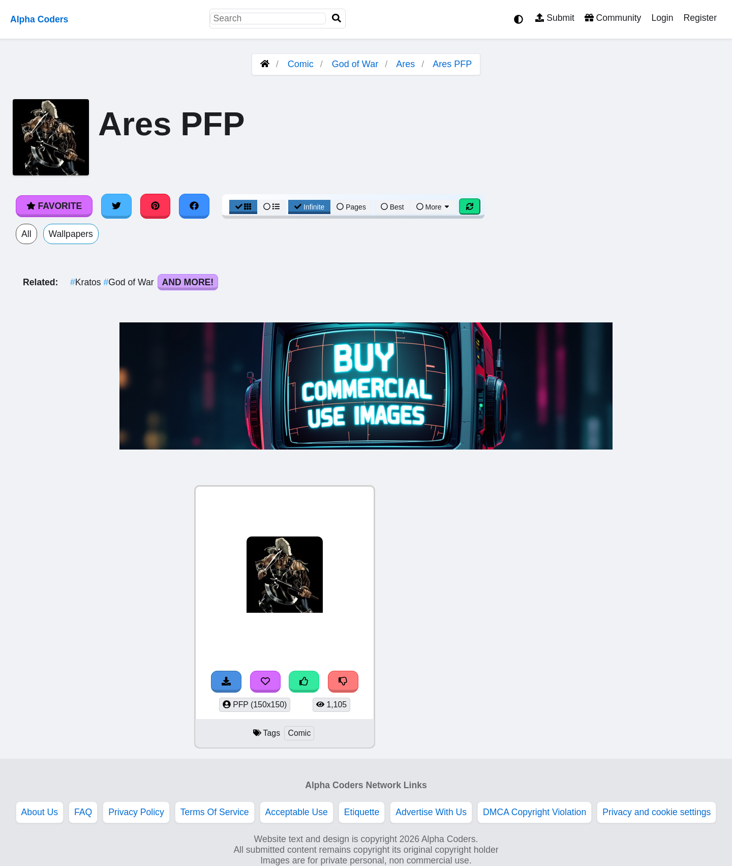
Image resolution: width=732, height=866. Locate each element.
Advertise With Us (431, 812)
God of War (355, 64)
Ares (405, 64)
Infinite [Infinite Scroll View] (309, 207)
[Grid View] (243, 207)
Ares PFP (452, 64)
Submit (554, 18)
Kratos (87, 282)
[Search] (336, 18)
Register (700, 18)
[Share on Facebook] (194, 206)
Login (662, 18)
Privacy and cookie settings (656, 812)
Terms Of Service (214, 812)
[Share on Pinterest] (155, 206)
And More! (188, 282)
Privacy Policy (136, 812)
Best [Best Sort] (392, 207)
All (26, 234)
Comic (301, 64)
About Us (39, 812)
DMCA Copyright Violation (534, 812)
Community (613, 18)
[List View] (271, 207)
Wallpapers (71, 234)
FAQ (83, 812)
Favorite (54, 206)
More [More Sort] (433, 207)
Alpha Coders (39, 19)
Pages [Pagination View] (351, 207)
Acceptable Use (296, 812)
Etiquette (361, 812)
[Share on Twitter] (116, 206)
